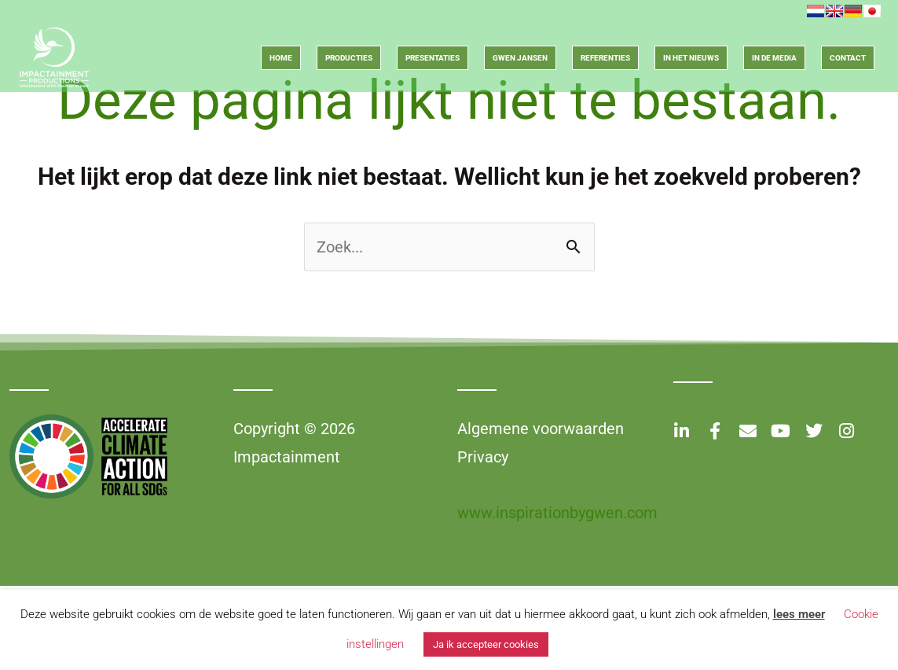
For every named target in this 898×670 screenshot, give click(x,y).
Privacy (482, 456)
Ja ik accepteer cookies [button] (486, 644)
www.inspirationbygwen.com (557, 512)
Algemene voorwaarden (540, 428)
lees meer (799, 614)
